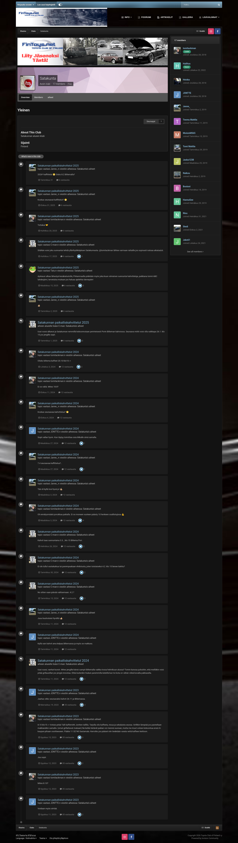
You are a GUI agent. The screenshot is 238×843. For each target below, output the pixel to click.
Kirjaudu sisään (25, 5)
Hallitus (186, 63)
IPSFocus (32, 835)
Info (127, 17)
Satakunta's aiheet (86, 169)
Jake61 (186, 240)
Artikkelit (166, 17)
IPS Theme (20, 835)
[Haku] (191, 5)
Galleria (187, 17)
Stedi (185, 226)
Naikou (186, 173)
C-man (54, 245)
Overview (25, 97)
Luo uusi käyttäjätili (46, 4)
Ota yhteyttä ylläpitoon (59, 838)
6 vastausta (62, 180)
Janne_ (54, 169)
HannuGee (188, 200)
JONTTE (55, 431)
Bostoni (186, 186)
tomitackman (57, 219)
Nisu (185, 213)
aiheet (50, 97)
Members (38, 97)
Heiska (186, 79)
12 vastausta (66, 367)
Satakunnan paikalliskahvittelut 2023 (58, 690)
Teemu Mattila (190, 119)
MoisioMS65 (189, 133)
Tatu (53, 270)
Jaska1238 (188, 160)
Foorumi (146, 17)
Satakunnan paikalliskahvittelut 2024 (58, 351)
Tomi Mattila (189, 146)
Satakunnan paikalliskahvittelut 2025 (58, 165)
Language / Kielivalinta (26, 838)
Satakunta (48, 78)
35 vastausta (69, 705)
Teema (43, 838)
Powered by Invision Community (204, 838)
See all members (195, 251)
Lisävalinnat (210, 17)
